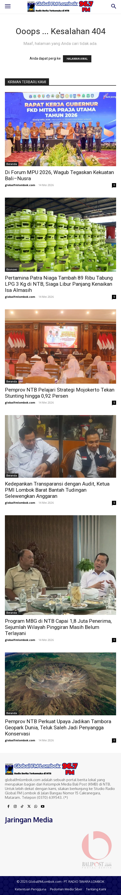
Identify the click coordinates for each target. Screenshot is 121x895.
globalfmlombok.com (20, 185)
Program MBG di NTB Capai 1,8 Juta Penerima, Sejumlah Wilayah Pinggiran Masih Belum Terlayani (58, 627)
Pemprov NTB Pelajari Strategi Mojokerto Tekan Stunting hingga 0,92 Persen (59, 393)
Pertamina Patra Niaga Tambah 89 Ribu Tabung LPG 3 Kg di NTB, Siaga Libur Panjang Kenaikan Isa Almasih (59, 284)
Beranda (11, 164)
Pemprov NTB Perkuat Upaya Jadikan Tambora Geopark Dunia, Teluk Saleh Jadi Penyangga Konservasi (58, 728)
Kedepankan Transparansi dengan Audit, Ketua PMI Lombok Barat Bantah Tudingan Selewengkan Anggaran (57, 490)
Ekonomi (11, 269)
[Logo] (60, 6)
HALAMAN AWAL (77, 58)
